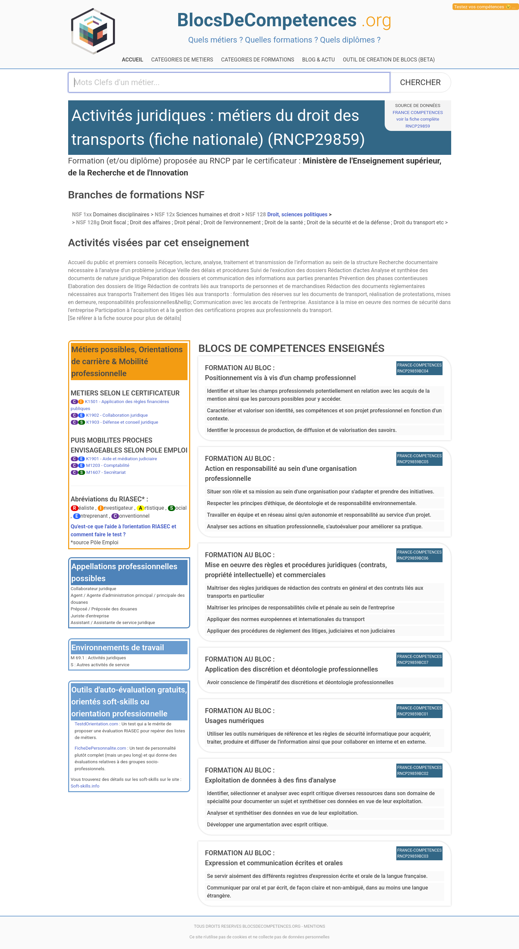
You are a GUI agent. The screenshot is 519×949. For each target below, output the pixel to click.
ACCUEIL (132, 59)
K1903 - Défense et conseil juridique (122, 422)
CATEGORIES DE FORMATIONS (257, 59)
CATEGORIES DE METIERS (182, 59)
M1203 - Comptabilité (107, 465)
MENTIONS (314, 926)
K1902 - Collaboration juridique (117, 415)
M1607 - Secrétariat (106, 472)
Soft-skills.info (85, 786)
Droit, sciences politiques (287, 214)
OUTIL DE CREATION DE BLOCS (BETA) (389, 59)
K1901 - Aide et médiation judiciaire (121, 458)
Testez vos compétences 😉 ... (485, 6)
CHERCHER (420, 82)
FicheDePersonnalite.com (100, 748)
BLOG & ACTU (318, 59)
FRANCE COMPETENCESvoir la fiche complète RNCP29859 (418, 119)
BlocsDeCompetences (284, 20)
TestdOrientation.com (96, 723)
